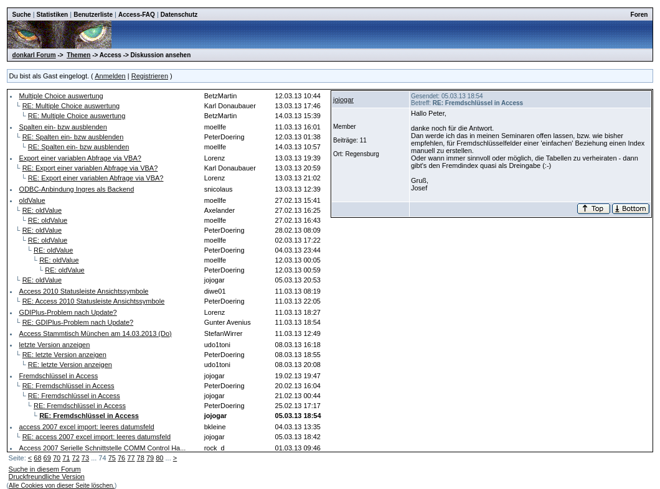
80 (159, 458)
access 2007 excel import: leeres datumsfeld (86, 427)
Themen (78, 55)
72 (76, 458)
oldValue (32, 200)
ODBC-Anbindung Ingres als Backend (76, 189)
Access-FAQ (136, 14)
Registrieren (149, 76)
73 (85, 458)
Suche (21, 14)
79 (150, 458)
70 (56, 458)
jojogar (343, 99)
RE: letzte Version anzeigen (64, 354)
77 (130, 458)
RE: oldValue (42, 210)
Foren (639, 14)
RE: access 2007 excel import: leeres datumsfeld (96, 436)
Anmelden (110, 76)
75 (112, 458)
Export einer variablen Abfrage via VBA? (80, 158)
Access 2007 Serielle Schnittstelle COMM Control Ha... (102, 448)
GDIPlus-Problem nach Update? (68, 312)
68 (37, 458)
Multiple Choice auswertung (61, 96)
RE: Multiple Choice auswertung (71, 105)
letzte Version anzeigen (54, 344)
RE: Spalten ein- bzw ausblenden (73, 137)
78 (140, 458)
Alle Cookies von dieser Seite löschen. (62, 485)
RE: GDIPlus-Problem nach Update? (78, 322)
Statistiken (52, 14)
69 (47, 458)
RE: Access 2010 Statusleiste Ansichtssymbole (93, 301)
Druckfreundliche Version (47, 476)
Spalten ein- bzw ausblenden (63, 127)
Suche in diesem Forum (45, 469)
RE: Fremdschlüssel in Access (68, 385)
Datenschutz (179, 14)
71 (66, 458)
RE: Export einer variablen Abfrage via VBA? (90, 168)
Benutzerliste (93, 14)
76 (121, 458)
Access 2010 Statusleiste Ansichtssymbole (84, 291)
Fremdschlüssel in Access (58, 376)
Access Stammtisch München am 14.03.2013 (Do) (95, 333)
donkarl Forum (34, 55)
